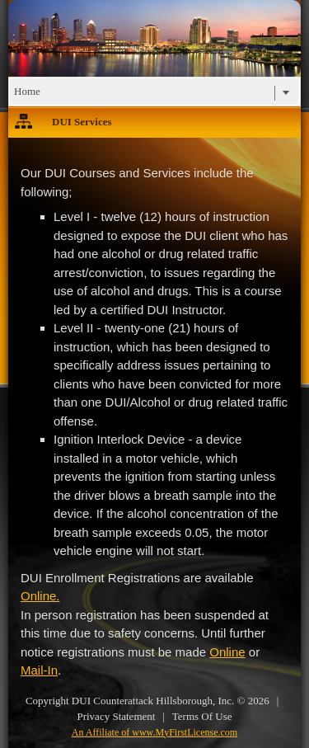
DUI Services (82, 121)
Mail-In (39, 670)
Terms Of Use (202, 716)
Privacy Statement (116, 716)
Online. (40, 596)
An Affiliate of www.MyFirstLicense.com (154, 732)
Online (227, 652)
